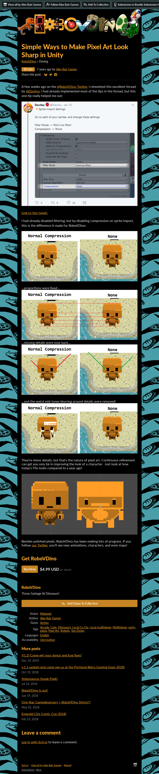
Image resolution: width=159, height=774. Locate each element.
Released (45, 613)
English (44, 635)
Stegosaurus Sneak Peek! (40, 679)
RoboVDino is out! (35, 690)
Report (67, 765)
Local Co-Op (80, 627)
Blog (38, 769)
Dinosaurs (64, 627)
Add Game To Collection (79, 603)
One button (47, 640)
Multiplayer (120, 627)
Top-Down (77, 630)
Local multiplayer (100, 627)
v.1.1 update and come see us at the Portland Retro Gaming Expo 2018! (73, 667)
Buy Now (30, 569)
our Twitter (40, 545)
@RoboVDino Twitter (72, 86)
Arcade (44, 627)
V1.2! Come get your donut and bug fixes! (52, 655)
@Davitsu (33, 91)
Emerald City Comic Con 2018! (44, 714)
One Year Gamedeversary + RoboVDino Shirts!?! (56, 702)
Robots (65, 630)
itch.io (25, 765)
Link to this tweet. (35, 213)
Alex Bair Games (66, 69)
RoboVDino (29, 61)
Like (28, 69)
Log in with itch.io (34, 742)
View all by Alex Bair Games (46, 765)
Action (44, 623)
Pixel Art (53, 630)
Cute (54, 627)
